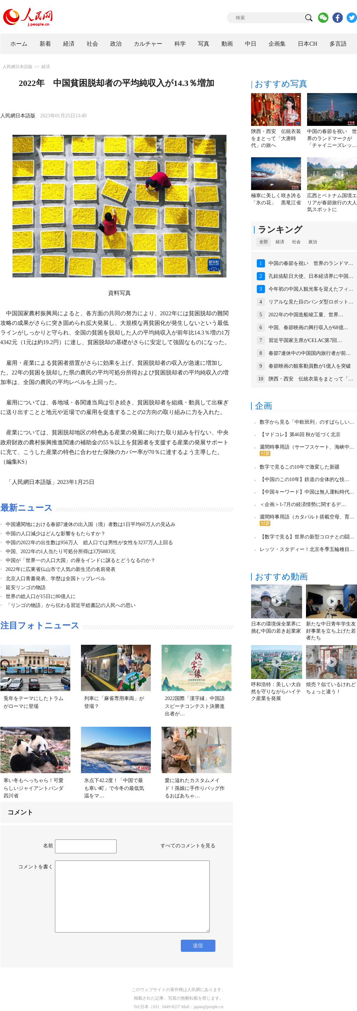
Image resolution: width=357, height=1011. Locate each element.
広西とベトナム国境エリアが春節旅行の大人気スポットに (332, 202)
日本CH (307, 44)
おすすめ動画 (281, 576)
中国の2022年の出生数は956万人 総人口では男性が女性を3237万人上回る (89, 542)
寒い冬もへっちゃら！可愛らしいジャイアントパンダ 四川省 (36, 788)
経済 (69, 44)
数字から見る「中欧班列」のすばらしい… (307, 422)
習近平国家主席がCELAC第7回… (305, 340)
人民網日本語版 (17, 66)
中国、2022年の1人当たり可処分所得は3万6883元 (61, 551)
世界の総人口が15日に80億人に (41, 596)
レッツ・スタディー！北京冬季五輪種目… (307, 549)
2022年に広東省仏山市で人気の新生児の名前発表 (61, 569)
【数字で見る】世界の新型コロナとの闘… (307, 537)
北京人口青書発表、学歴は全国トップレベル (56, 578)
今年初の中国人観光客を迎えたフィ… (311, 289)
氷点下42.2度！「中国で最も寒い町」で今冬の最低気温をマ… (114, 788)
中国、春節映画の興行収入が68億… (308, 327)
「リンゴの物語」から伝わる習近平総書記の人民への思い (71, 605)
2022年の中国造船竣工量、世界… (306, 314)
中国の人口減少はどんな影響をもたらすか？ (56, 533)
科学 (180, 44)
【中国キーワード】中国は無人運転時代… (307, 492)
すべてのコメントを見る (187, 845)
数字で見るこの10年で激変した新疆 (300, 467)
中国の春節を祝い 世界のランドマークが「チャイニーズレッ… (332, 138)
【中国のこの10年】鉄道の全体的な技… (305, 479)
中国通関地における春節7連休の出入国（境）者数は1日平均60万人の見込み (90, 524)
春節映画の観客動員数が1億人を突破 (310, 366)
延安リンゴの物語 (26, 587)
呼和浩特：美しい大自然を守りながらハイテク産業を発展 (276, 691)
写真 (203, 44)
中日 (250, 44)
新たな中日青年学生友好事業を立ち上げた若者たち (331, 630)
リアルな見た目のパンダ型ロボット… (311, 302)
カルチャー (148, 44)
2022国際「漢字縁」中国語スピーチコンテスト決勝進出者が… (195, 706)
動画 (227, 44)
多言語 (338, 44)
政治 (116, 44)
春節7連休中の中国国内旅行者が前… (310, 353)
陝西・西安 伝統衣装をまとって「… (311, 379)
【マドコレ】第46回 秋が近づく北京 (300, 434)
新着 (45, 44)
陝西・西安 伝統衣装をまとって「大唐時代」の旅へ (276, 138)
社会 (92, 44)
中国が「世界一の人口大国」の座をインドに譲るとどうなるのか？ (80, 560)
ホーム (18, 44)
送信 (198, 945)
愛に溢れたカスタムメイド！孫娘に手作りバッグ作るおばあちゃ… (195, 788)
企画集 (277, 44)
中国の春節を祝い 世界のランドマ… (311, 263)
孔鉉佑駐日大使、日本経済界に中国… (311, 276)
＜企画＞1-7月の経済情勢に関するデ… (303, 504)
